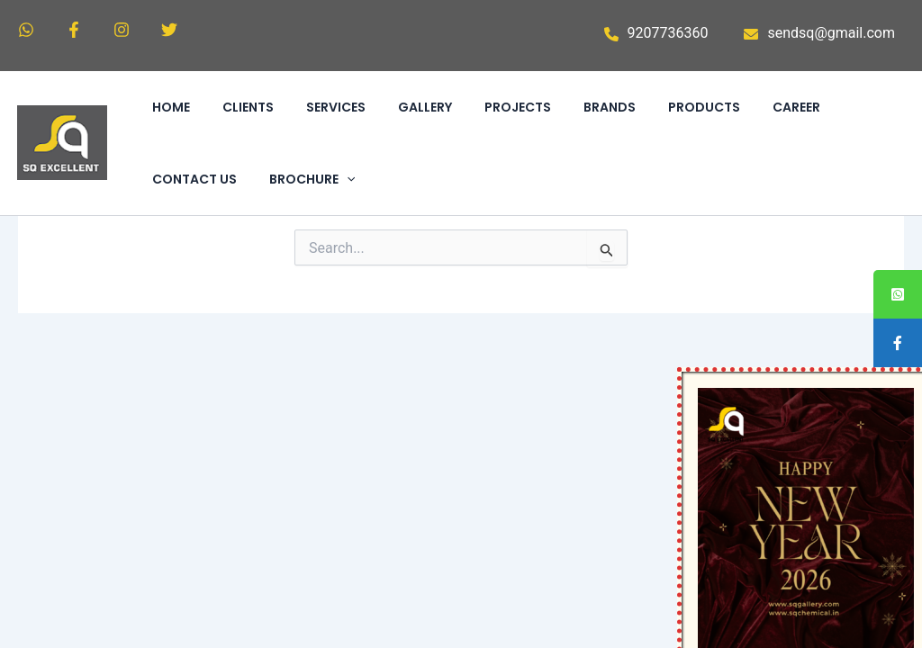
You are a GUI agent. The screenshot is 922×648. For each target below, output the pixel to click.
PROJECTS (517, 107)
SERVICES (336, 107)
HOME (171, 107)
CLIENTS (248, 107)
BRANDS (609, 107)
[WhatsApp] (26, 30)
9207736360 (668, 32)
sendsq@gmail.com (831, 32)
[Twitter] (169, 30)
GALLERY (425, 107)
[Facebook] (74, 30)
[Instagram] (121, 30)
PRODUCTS (704, 107)
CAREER (796, 107)
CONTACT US (194, 179)
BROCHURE (312, 179)
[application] (347, 179)
